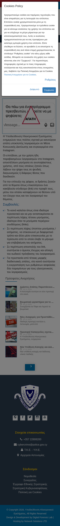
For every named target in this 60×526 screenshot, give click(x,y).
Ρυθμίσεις (50, 79)
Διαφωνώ (34, 89)
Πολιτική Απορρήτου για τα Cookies (20, 74)
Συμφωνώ (49, 90)
